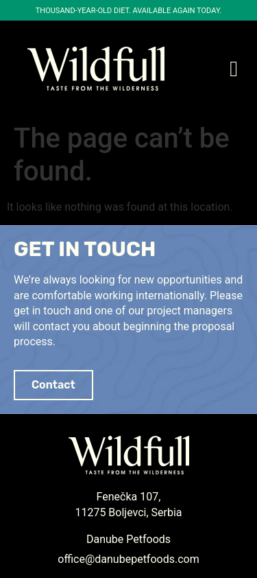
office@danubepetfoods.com (128, 559)
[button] (233, 68)
